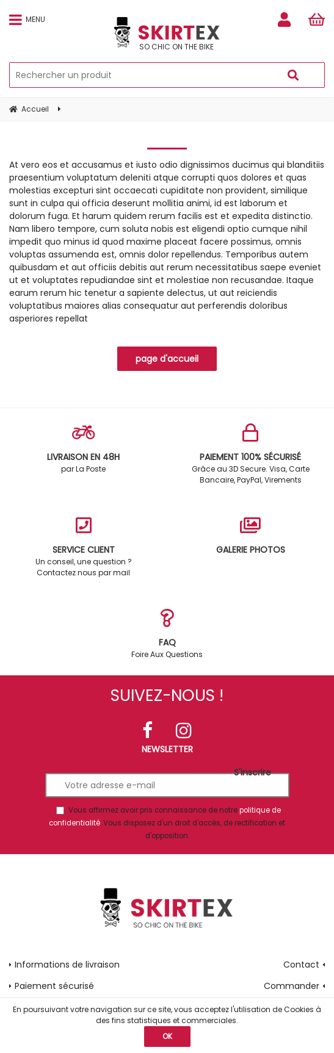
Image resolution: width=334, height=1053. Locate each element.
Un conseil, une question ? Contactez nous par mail (83, 547)
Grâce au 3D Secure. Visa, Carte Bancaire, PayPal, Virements (251, 454)
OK (167, 1036)
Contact (301, 964)
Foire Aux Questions (167, 634)
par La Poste (83, 448)
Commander (291, 986)
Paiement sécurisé (54, 986)
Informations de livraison (67, 964)
